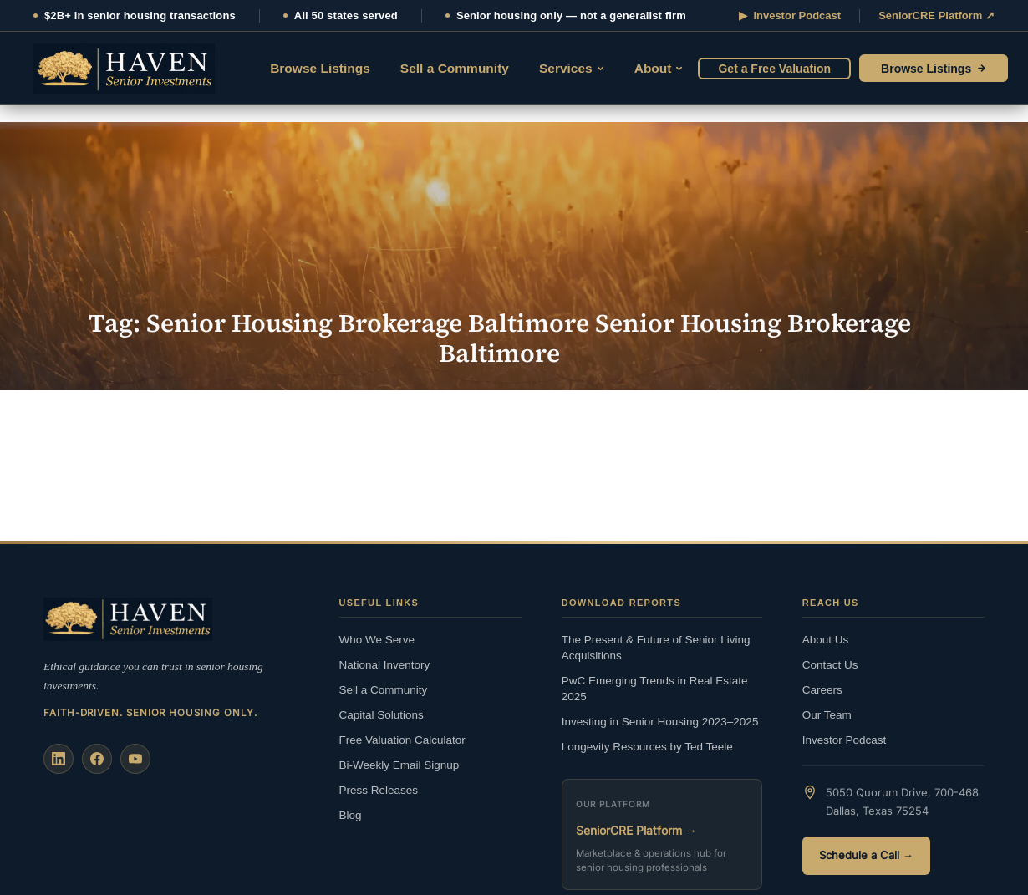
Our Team (827, 715)
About (659, 68)
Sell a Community (454, 68)
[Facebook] (97, 759)
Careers (822, 690)
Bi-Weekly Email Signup (399, 765)
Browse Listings (320, 68)
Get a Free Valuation (774, 68)
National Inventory (384, 665)
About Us (825, 639)
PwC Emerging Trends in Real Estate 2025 (655, 688)
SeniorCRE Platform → (636, 830)
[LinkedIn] (58, 759)
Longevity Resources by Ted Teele (647, 746)
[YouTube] (135, 759)
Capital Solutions (381, 715)
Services (571, 68)
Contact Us (830, 665)
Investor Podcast (844, 740)
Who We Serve (377, 639)
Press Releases (379, 790)
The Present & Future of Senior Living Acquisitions (656, 647)
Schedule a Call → (866, 855)
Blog (350, 815)
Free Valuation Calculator (402, 740)
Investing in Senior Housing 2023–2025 (660, 721)
